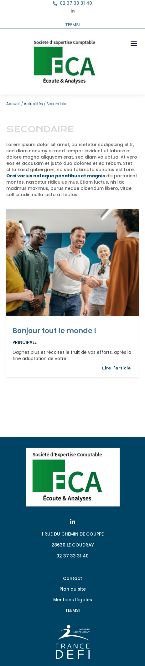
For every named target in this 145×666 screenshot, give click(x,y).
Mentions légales (72, 600)
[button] (133, 43)
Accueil (13, 103)
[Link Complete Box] (72, 293)
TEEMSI (72, 610)
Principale (25, 342)
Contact (72, 578)
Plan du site (73, 589)
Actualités (33, 103)
